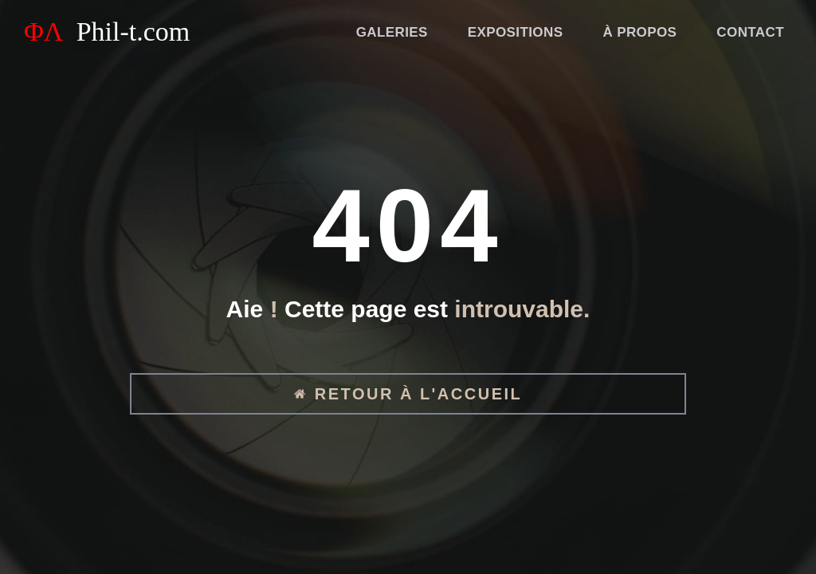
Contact (750, 32)
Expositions (515, 32)
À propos (639, 32)
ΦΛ (107, 31)
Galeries (392, 32)
